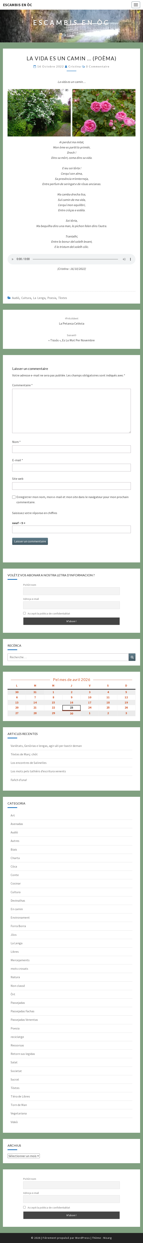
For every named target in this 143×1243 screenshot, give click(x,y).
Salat (14, 1062)
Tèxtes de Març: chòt (24, 754)
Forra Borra (18, 926)
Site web (17, 479)
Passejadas (18, 1003)
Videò (14, 1122)
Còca (14, 866)
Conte (15, 875)
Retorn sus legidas (23, 1054)
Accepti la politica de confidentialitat (46, 613)
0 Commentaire (98, 66)
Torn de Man (19, 1105)
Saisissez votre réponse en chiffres (34, 513)
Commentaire (22, 385)
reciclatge (17, 1037)
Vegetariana (19, 1113)
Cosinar (16, 883)
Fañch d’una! (19, 780)
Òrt (13, 994)
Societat (16, 1071)
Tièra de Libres (20, 1096)
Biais (14, 849)
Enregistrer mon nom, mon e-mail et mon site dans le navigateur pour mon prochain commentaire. (72, 499)
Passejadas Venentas (24, 1020)
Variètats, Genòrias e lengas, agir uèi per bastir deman (46, 746)
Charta (15, 858)
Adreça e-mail (31, 599)
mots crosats (19, 968)
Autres (15, 841)
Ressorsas (17, 1045)
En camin (17, 909)
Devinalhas (18, 900)
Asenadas (17, 824)
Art (13, 815)
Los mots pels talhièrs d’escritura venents (38, 771)
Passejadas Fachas (22, 1011)
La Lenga (39, 298)
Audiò (15, 298)
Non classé (18, 986)
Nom (16, 442)
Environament (20, 917)
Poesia (51, 298)
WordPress (82, 1238)
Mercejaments (20, 960)
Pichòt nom (29, 585)
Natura (15, 977)
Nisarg (107, 1238)
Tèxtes (62, 298)
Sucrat (15, 1079)
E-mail (17, 460)
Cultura (26, 298)
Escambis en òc (17, 4)
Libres (15, 951)
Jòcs (14, 935)
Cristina (74, 66)
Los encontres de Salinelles (29, 763)
